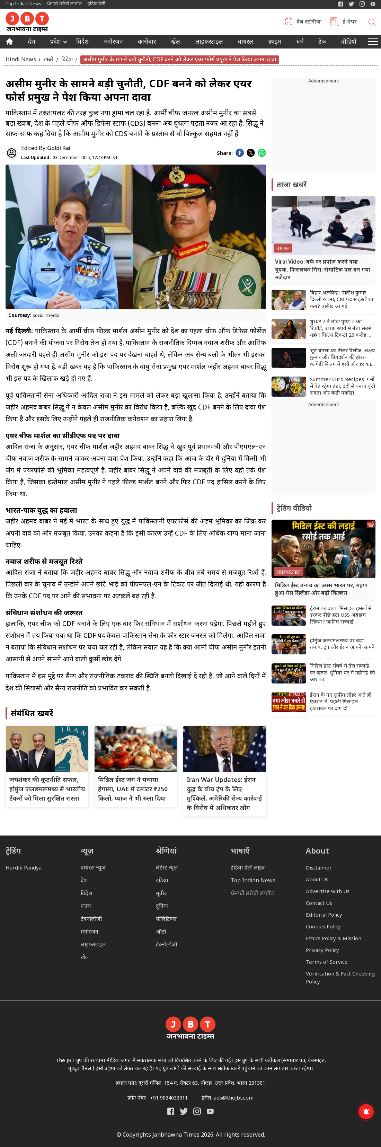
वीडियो (348, 42)
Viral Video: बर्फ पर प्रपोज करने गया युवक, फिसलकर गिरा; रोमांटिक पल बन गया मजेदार (322, 270)
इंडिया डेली (96, 4)
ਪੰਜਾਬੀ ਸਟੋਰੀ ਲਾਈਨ (64, 4)
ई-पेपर (350, 22)
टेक (322, 42)
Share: (225, 153)
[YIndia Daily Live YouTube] (372, 4)
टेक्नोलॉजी (91, 919)
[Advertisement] (323, 451)
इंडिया (162, 881)
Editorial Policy (324, 915)
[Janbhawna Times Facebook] (340, 4)
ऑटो (161, 932)
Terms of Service (327, 962)
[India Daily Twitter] (351, 4)
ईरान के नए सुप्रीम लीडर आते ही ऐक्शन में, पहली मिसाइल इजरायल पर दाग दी (340, 702)
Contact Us (319, 903)
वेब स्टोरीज (308, 22)
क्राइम (274, 42)
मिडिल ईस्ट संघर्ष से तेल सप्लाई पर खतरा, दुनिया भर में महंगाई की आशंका (342, 673)
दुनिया (162, 906)
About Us (317, 880)
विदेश (82, 42)
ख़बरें (49, 59)
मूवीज (162, 894)
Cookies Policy (323, 927)
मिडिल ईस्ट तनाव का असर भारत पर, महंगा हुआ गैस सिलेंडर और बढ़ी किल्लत (321, 589)
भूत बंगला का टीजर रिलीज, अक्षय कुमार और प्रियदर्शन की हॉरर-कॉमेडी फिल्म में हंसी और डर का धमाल (342, 358)
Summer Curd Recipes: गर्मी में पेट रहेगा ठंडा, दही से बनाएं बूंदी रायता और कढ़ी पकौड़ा (342, 387)
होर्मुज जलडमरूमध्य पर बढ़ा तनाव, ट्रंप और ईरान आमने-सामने (342, 644)
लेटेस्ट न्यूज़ (167, 868)
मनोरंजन (113, 42)
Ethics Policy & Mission (333, 939)
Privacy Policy (322, 950)
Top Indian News (23, 4)
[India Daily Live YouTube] (210, 1111)
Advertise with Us (327, 892)
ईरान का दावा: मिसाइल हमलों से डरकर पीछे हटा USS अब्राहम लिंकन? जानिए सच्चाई (341, 616)
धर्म (299, 42)
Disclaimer (319, 868)
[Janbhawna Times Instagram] (362, 4)
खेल (175, 42)
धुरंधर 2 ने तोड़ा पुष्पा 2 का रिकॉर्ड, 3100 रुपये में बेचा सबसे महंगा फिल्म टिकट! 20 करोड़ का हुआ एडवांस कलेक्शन (341, 329)
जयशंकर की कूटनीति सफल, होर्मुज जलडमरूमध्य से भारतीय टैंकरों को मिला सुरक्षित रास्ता (47, 789)
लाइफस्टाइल (93, 945)
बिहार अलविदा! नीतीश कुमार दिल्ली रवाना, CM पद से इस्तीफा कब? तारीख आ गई (341, 300)
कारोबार (147, 42)
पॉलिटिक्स (166, 919)
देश (31, 42)
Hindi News (21, 59)
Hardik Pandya (24, 868)
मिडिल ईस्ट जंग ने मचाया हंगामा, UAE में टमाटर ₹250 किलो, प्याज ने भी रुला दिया (133, 789)
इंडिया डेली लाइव (248, 868)
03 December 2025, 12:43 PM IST (69, 158)
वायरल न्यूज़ (93, 868)
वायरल (245, 42)
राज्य (86, 906)
